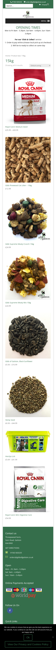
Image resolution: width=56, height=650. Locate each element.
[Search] (48, 4)
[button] (43, 20)
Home (7, 56)
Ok (28, 637)
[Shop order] (40, 65)
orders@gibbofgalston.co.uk (21, 557)
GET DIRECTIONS (12, 548)
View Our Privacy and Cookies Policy (28, 644)
